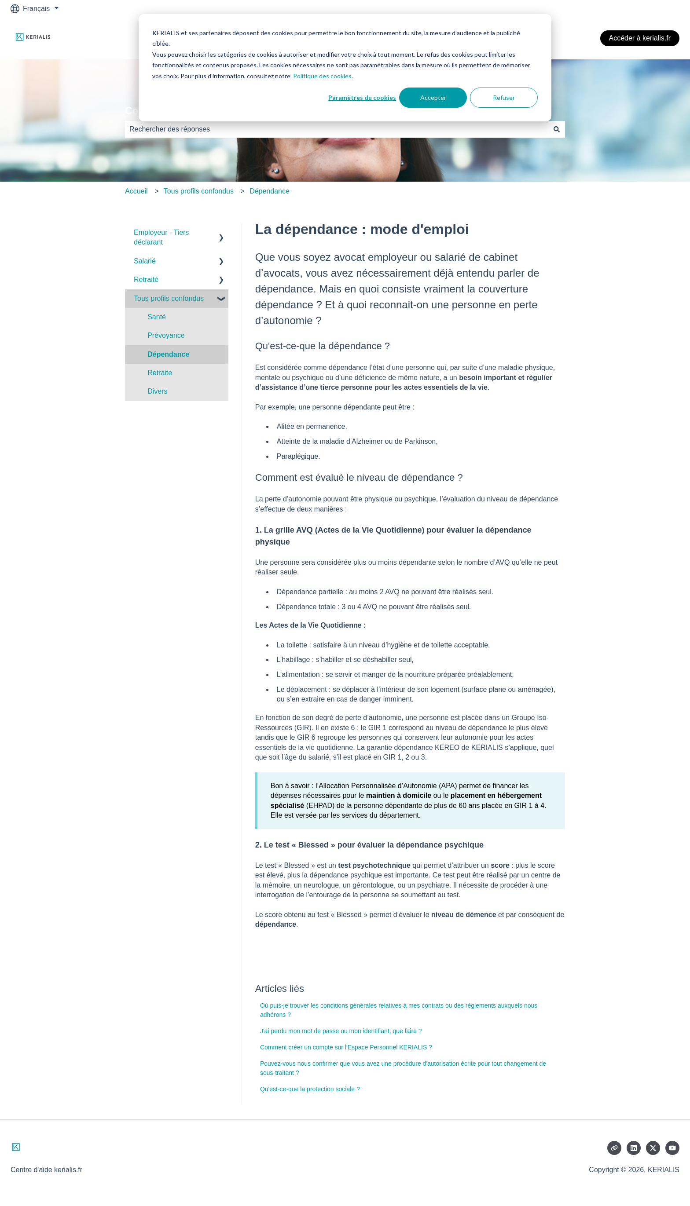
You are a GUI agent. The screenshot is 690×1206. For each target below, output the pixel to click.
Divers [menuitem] (157, 391)
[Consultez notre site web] (614, 1148)
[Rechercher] (556, 129)
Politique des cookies (322, 76)
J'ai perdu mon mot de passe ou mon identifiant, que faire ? (341, 1030)
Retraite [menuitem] (159, 372)
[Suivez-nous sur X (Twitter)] (653, 1148)
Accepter (433, 97)
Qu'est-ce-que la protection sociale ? (310, 1089)
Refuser (504, 97)
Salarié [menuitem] (145, 261)
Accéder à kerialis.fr (640, 38)
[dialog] (345, 67)
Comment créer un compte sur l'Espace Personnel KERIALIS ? (346, 1047)
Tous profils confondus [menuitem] (169, 298)
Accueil (136, 191)
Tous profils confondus (199, 191)
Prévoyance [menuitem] (166, 335)
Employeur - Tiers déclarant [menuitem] (161, 237)
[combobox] (336, 129)
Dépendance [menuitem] (168, 354)
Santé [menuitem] (156, 317)
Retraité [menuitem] (146, 279)
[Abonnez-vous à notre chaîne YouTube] (672, 1148)
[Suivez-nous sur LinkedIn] (634, 1148)
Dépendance (270, 191)
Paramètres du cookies (362, 97)
